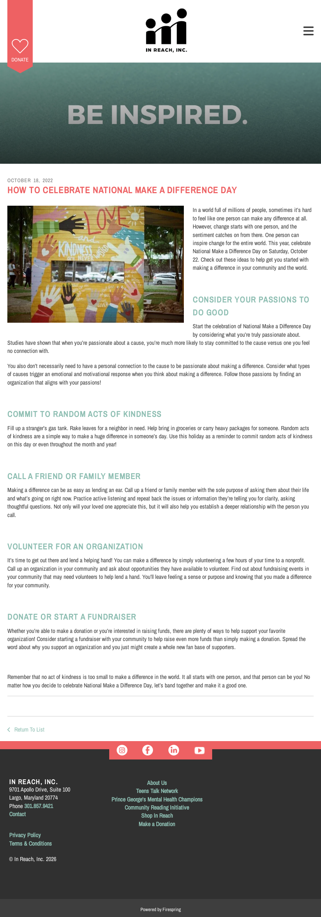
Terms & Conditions (30, 843)
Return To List (28, 729)
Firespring (172, 909)
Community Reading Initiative (157, 807)
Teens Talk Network (157, 791)
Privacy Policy (25, 835)
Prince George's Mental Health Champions (157, 799)
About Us (157, 783)
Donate (20, 59)
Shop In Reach (157, 815)
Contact (17, 814)
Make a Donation (157, 824)
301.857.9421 (38, 806)
